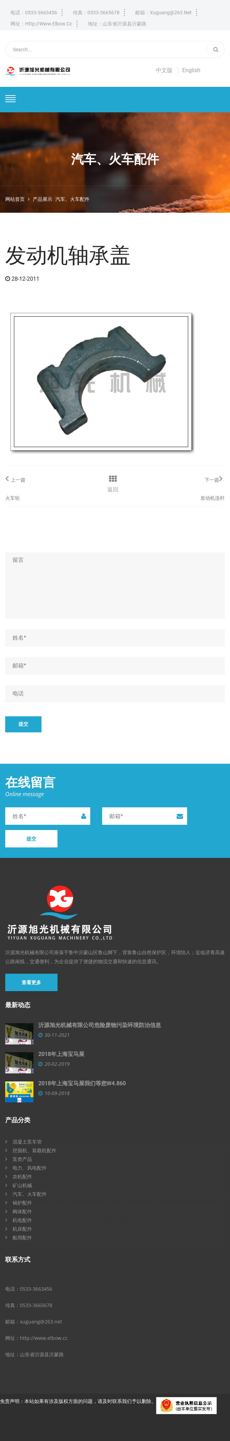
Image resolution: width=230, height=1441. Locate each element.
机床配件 (18, 1228)
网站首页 (15, 199)
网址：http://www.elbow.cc (41, 24)
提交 (23, 724)
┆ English (187, 70)
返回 (112, 489)
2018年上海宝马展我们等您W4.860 (82, 1083)
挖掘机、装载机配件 (30, 1150)
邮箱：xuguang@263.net (163, 12)
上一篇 (15, 478)
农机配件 (18, 1176)
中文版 (164, 70)
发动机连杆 (212, 498)
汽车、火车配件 (72, 199)
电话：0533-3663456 (33, 12)
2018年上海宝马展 (61, 1054)
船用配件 (18, 1237)
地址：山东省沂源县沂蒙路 (117, 24)
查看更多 (31, 982)
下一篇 (213, 478)
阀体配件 (18, 1211)
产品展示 (42, 199)
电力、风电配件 (26, 1167)
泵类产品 (18, 1159)
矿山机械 (18, 1185)
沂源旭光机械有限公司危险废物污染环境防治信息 (99, 1025)
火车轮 (12, 498)
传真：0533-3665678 (96, 12)
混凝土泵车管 (23, 1141)
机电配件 (18, 1220)
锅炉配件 (18, 1202)
